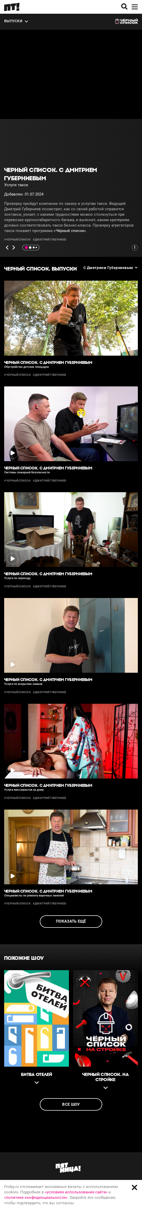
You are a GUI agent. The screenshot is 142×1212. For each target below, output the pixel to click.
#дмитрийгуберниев (49, 239)
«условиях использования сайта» (76, 1192)
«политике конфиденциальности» (35, 1197)
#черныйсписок (17, 239)
